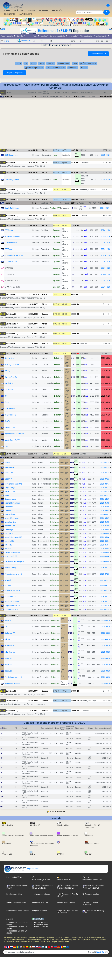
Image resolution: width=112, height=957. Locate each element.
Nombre (8, 96)
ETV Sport (9, 249)
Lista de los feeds (41, 923)
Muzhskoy (9, 383)
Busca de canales (91, 894)
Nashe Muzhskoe (12, 518)
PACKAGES (43, 11)
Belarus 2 (8, 658)
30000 (73, 304)
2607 (73, 150)
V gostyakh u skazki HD (14, 433)
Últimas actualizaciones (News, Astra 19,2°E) (93, 887)
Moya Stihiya (10, 487)
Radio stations (63, 63)
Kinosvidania (10, 514)
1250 (73, 294)
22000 (73, 701)
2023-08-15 (105, 179)
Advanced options (98, 54)
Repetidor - (73, 68)
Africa (44, 150)
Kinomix (8, 495)
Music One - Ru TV (12, 440)
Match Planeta (10, 408)
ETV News (9, 230)
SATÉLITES (18, 11)
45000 (73, 343)
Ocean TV (8, 479)
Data (75, 63)
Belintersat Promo (12, 683)
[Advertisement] (56, 124)
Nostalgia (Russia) (12, 364)
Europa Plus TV (11, 377)
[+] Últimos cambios (88, 63)
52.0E (3, 29)
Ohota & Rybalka (11, 609)
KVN (6, 396)
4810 (73, 163)
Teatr (7, 402)
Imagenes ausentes (39, 911)
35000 (73, 314)
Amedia (8, 548)
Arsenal (8, 580)
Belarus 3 (8, 664)
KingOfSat (100, 952)
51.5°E (65, 31)
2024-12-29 (104, 208)
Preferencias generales (41, 878)
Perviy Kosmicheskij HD (14, 561)
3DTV (41, 63)
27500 (73, 691)
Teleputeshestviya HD (13, 574)
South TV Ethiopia (12, 208)
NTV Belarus (10, 652)
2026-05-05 (104, 499)
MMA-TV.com (10, 427)
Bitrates (84, 68)
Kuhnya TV (9, 533)
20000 (73, 711)
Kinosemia (9, 506)
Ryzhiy (7, 370)
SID (75, 96)
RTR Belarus (9, 645)
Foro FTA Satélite (41, 927)
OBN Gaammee (11, 155)
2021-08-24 (105, 155)
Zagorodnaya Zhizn (12, 605)
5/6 (77, 150)
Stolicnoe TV (10, 633)
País (34, 96)
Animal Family (10, 567)
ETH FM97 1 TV (11, 261)
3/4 (76, 190)
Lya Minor (9, 389)
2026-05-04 (104, 533)
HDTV (33, 63)
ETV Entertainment (12, 236)
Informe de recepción (40, 902)
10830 (73, 353)
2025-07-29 (104, 609)
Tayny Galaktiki (11, 556)
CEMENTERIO (9, 14)
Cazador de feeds (41, 925)
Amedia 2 (8, 545)
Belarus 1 (8, 620)
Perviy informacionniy (13, 677)
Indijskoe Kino (10, 522)
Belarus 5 (8, 671)
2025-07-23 (104, 462)
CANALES (31, 11)
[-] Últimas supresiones (34, 68)
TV (26, 63)
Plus (6, 446)
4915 (73, 199)
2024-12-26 (105, 230)
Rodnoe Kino (10, 526)
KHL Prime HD (10, 415)
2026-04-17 (104, 484)
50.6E (109, 29)
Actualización (106, 96)
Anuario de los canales (66, 902)
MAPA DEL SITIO (26, 14)
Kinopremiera (10, 499)
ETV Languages (11, 243)
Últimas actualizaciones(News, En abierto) (42, 887)
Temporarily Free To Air (56, 68)
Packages (86, 902)
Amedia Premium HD (13, 537)
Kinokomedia (10, 510)
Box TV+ (8, 421)
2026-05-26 (105, 358)
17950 (73, 225)
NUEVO (7, 11)
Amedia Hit (9, 541)
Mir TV (7, 639)
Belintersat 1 (48, 31)
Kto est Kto (9, 358)
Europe (45, 314)
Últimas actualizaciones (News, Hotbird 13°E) (67, 887)
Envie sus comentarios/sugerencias (92, 878)
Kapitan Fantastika (12, 552)
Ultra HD (51, 63)
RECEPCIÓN (57, 11)
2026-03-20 (105, 620)
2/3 (76, 294)
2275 (73, 190)
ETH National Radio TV (14, 255)
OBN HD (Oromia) (12, 179)
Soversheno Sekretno (13, 484)
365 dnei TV (9, 467)
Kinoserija (9, 529)
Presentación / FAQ (14, 877)
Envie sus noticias (57, 811)
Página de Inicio (21, 869)
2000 (73, 216)
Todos (18, 63)
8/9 (78, 343)
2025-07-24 (104, 605)
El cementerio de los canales (17, 911)
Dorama (8, 585)
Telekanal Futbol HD (13, 590)
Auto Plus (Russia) (12, 601)
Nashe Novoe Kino (12, 503)
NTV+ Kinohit (10, 491)
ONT (6, 626)
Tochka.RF (9, 472)
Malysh (7, 462)
